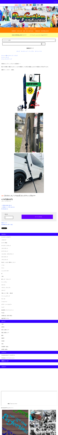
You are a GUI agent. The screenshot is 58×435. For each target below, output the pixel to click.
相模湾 (2, 338)
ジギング (18, 51)
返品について (4, 222)
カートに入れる (37, 217)
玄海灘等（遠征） (5, 346)
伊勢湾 (2, 327)
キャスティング (24, 51)
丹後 (2, 343)
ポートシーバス (38, 51)
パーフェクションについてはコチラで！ (38, 35)
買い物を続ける (4, 208)
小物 (6, 55)
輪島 (2, 335)
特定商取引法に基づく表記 (7, 224)
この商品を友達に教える (6, 205)
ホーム (2, 55)
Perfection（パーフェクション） (8, 358)
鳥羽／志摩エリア (5, 329)
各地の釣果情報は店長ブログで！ (18, 35)
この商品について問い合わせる (8, 207)
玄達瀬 (2, 341)
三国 (2, 324)
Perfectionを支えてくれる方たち (8, 355)
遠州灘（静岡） (4, 349)
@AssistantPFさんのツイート (7, 407)
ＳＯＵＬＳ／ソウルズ (13, 55)
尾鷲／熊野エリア (5, 332)
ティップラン (31, 51)
